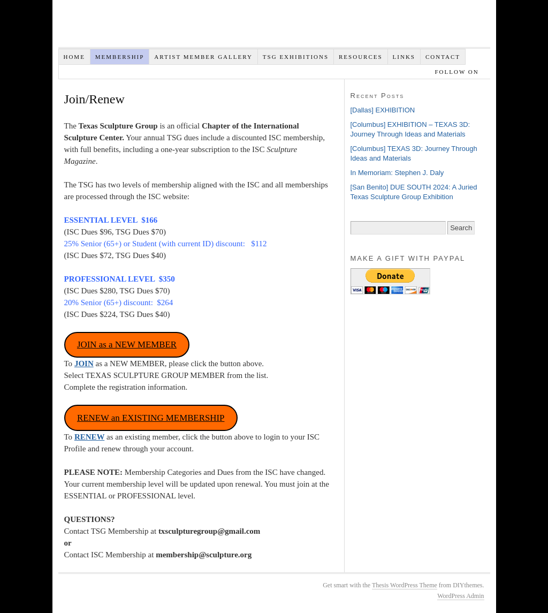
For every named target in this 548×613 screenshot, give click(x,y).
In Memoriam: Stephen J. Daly (397, 173)
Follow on (458, 72)
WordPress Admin (460, 596)
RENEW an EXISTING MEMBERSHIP (151, 418)
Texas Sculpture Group (218, 26)
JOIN (84, 363)
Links (404, 57)
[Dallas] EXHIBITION (383, 110)
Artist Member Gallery (203, 57)
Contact (442, 57)
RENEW (89, 437)
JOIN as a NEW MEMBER (127, 344)
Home (74, 57)
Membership (119, 57)
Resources (361, 57)
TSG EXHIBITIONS (296, 57)
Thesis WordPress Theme (404, 585)
